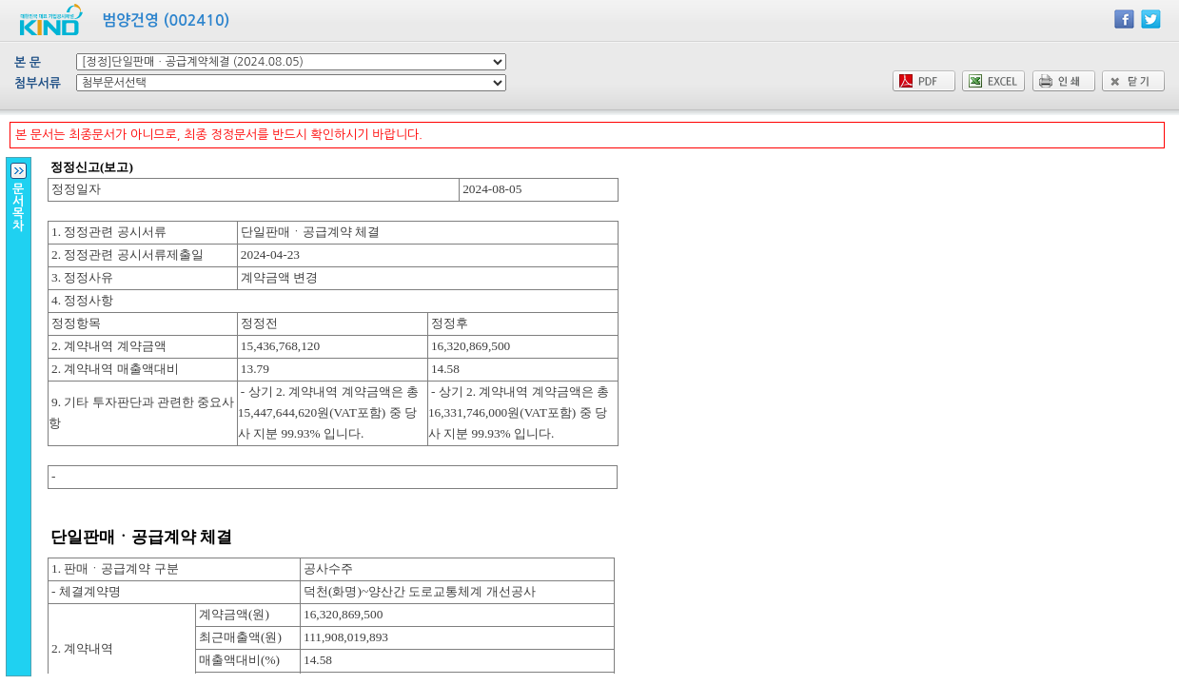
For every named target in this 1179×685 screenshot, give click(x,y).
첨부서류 (37, 83)
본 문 (27, 62)
